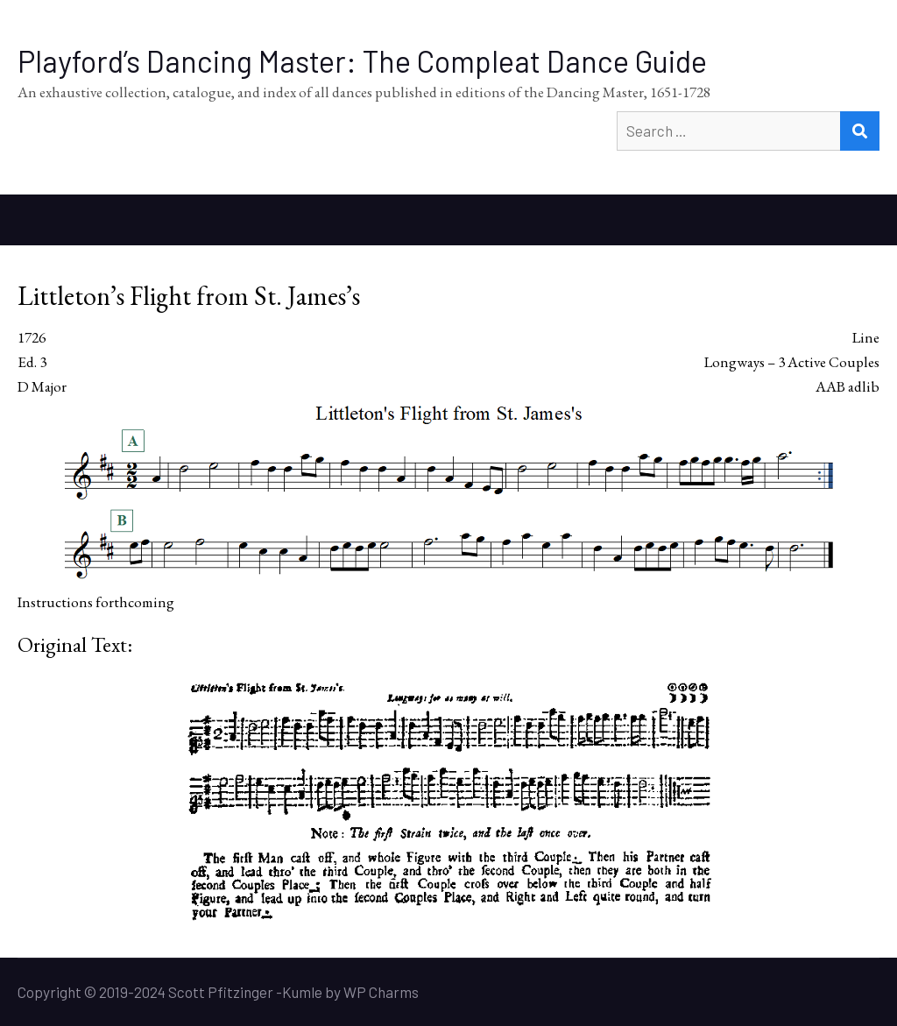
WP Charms (381, 992)
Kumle (302, 992)
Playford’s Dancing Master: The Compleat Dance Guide (362, 61)
